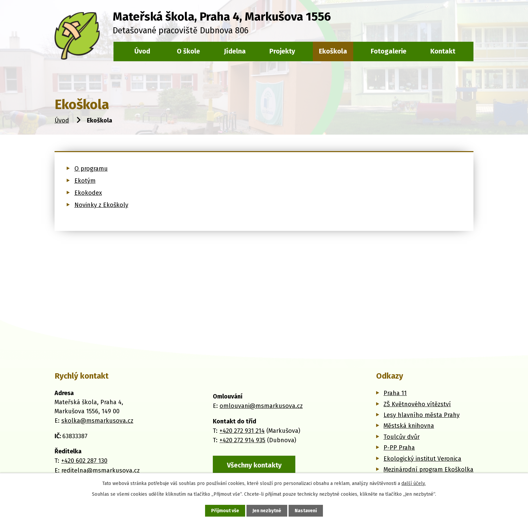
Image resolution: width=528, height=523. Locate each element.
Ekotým (85, 180)
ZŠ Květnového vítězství (417, 404)
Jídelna (235, 51)
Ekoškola (333, 51)
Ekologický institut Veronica (422, 458)
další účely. (413, 483)
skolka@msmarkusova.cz (97, 420)
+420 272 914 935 (242, 440)
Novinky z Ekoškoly (101, 205)
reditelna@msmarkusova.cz (100, 470)
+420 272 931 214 (242, 430)
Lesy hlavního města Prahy (422, 415)
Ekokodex (88, 193)
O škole (188, 51)
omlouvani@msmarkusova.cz (261, 406)
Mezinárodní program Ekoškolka (428, 469)
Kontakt (442, 51)
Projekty (282, 51)
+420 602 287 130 (84, 460)
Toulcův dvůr (402, 437)
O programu (91, 168)
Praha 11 (395, 393)
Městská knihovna (409, 425)
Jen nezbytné (267, 511)
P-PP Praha (399, 447)
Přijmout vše (225, 511)
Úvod (62, 120)
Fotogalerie (388, 51)
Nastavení (306, 511)
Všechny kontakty (254, 465)
